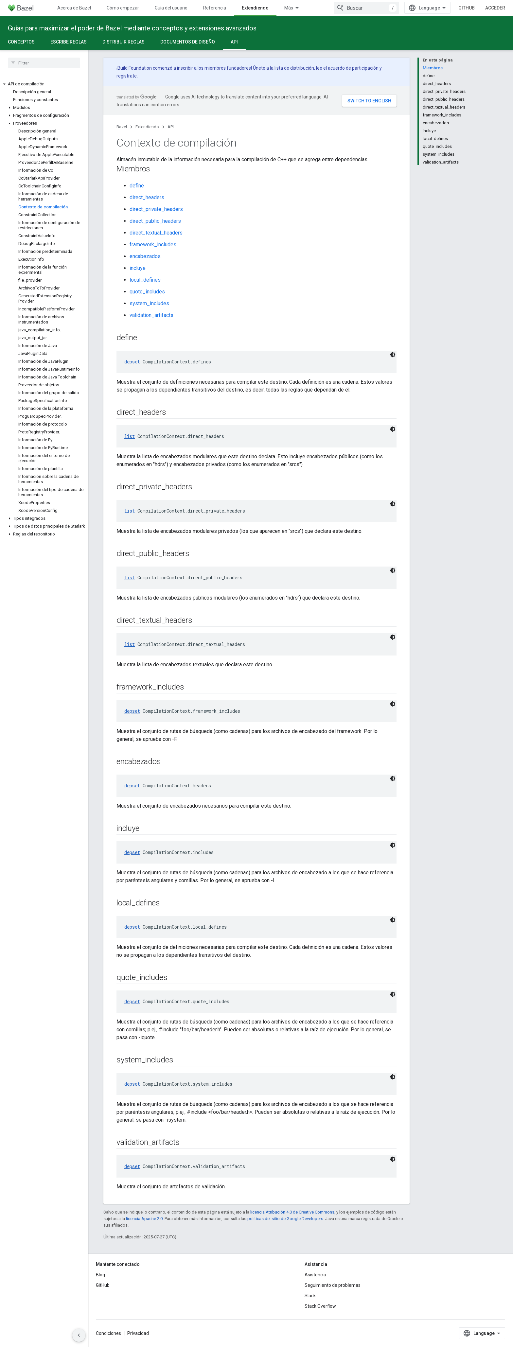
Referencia (214, 7)
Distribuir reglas (123, 41)
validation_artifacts (151, 315)
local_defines (145, 280)
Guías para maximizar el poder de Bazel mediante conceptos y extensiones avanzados (132, 28)
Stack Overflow (320, 1306)
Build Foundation (134, 68)
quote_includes (147, 292)
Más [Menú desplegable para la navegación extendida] (288, 7)
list (129, 436)
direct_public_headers (155, 221)
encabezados (145, 256)
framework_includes (153, 244)
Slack (310, 1295)
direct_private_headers (156, 209)
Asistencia (315, 1274)
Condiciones (108, 1333)
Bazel (121, 126)
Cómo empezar (123, 7)
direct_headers (147, 197)
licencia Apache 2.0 (144, 1218)
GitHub (466, 7)
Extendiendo (147, 126)
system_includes (149, 303)
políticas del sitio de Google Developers (285, 1218)
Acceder (495, 7)
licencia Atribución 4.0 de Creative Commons (292, 1212)
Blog (100, 1274)
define (137, 186)
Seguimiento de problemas (333, 1285)
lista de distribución (294, 68)
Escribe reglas (68, 41)
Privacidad (138, 1333)
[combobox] (366, 8)
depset (132, 362)
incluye (138, 268)
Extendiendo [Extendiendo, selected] (255, 7)
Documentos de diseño (187, 41)
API (171, 126)
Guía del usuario (171, 7)
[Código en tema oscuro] (393, 355)
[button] (44, 84)
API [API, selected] (234, 41)
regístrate (126, 76)
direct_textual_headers (156, 233)
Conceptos (21, 41)
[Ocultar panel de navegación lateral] (78, 1335)
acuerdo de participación (353, 68)
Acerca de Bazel (74, 7)
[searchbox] (44, 63)
